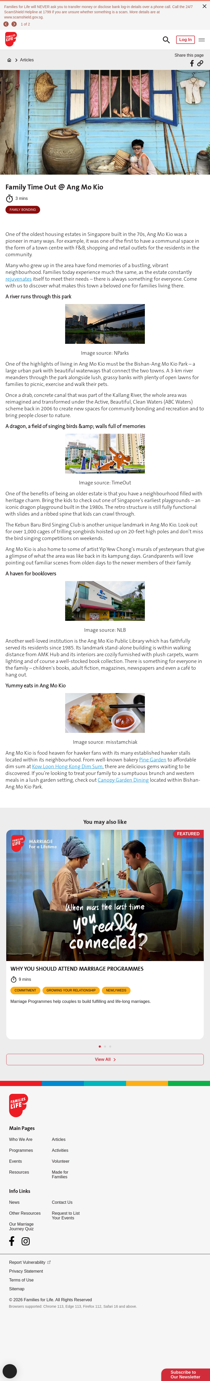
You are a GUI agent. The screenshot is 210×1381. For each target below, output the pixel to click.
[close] (204, 5)
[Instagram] (26, 1241)
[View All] (105, 1059)
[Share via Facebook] (193, 63)
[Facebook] (12, 1241)
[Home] (9, 60)
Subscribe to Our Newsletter (185, 1374)
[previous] (6, 24)
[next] (14, 24)
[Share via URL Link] (200, 63)
